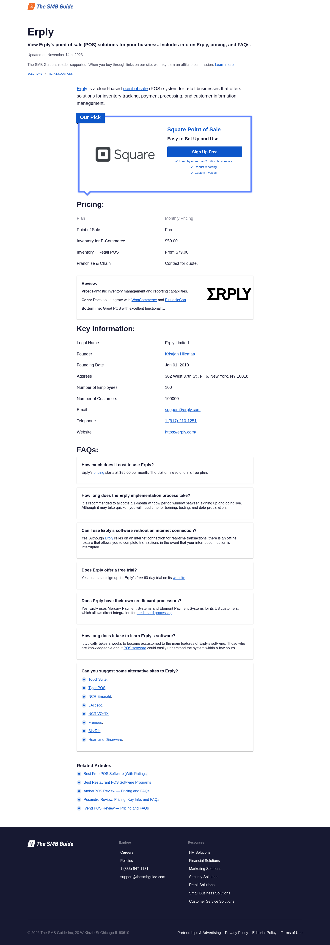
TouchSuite (97, 679)
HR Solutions (199, 852)
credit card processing (155, 613)
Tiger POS (96, 688)
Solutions (35, 73)
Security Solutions (203, 877)
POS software (135, 648)
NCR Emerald (99, 697)
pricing (99, 472)
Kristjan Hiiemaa (180, 354)
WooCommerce (144, 300)
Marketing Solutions (205, 869)
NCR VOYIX (98, 714)
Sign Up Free (204, 152)
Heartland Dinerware (105, 740)
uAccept (95, 705)
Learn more (224, 65)
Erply (82, 88)
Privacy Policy (236, 933)
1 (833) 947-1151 (134, 869)
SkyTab (94, 731)
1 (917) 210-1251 (181, 421)
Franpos (95, 722)
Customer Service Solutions (211, 901)
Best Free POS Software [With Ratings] (116, 774)
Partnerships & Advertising (199, 933)
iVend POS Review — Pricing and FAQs (116, 808)
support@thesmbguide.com (142, 877)
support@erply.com (183, 409)
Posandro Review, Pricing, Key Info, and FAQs (121, 799)
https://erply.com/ (180, 432)
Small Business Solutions (209, 893)
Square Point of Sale (194, 129)
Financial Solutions (204, 861)
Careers (126, 852)
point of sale (135, 88)
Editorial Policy (264, 933)
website (179, 578)
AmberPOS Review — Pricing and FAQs (116, 791)
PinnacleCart (175, 300)
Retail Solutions (61, 73)
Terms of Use (291, 933)
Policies (126, 861)
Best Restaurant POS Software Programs (117, 782)
